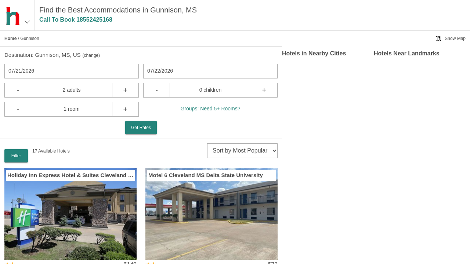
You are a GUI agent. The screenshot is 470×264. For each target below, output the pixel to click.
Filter (16, 155)
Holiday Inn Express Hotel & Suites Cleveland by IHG (70, 175)
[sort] (242, 150)
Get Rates (141, 127)
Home (10, 38)
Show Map (455, 38)
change (91, 55)
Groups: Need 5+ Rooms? (210, 108)
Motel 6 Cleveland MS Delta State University (205, 175)
